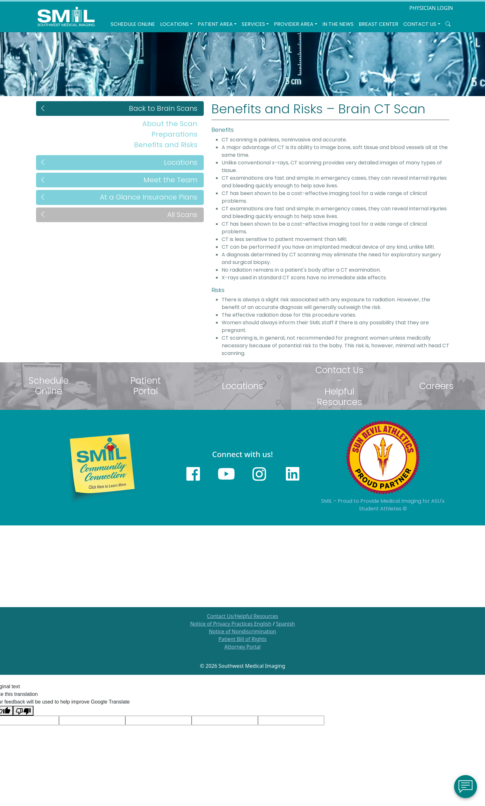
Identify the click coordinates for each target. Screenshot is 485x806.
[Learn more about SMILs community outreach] (102, 467)
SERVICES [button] (253, 24)
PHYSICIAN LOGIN (431, 7)
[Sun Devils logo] (383, 457)
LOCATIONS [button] (174, 24)
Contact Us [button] (419, 24)
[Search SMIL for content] (448, 24)
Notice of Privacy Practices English (230, 623)
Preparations (174, 134)
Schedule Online (133, 24)
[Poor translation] (23, 711)
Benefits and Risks (165, 145)
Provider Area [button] (293, 24)
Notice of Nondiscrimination (242, 631)
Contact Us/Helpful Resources (242, 616)
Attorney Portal (242, 646)
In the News (338, 24)
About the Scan (169, 124)
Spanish (285, 623)
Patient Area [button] (215, 24)
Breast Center (378, 24)
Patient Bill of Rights (242, 639)
